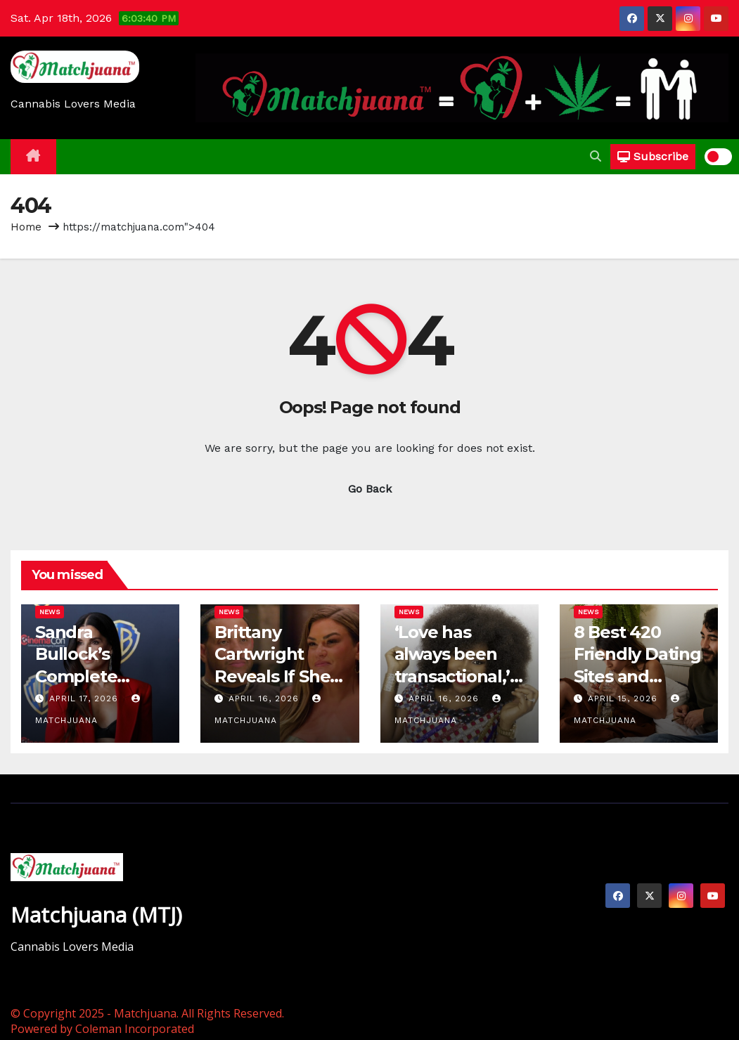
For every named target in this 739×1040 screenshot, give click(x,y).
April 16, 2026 (265, 698)
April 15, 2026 (624, 698)
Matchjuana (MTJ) (96, 914)
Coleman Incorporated (134, 1028)
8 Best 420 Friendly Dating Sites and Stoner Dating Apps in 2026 (637, 676)
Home (26, 227)
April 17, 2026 (85, 698)
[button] (595, 156)
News (49, 612)
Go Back (370, 488)
